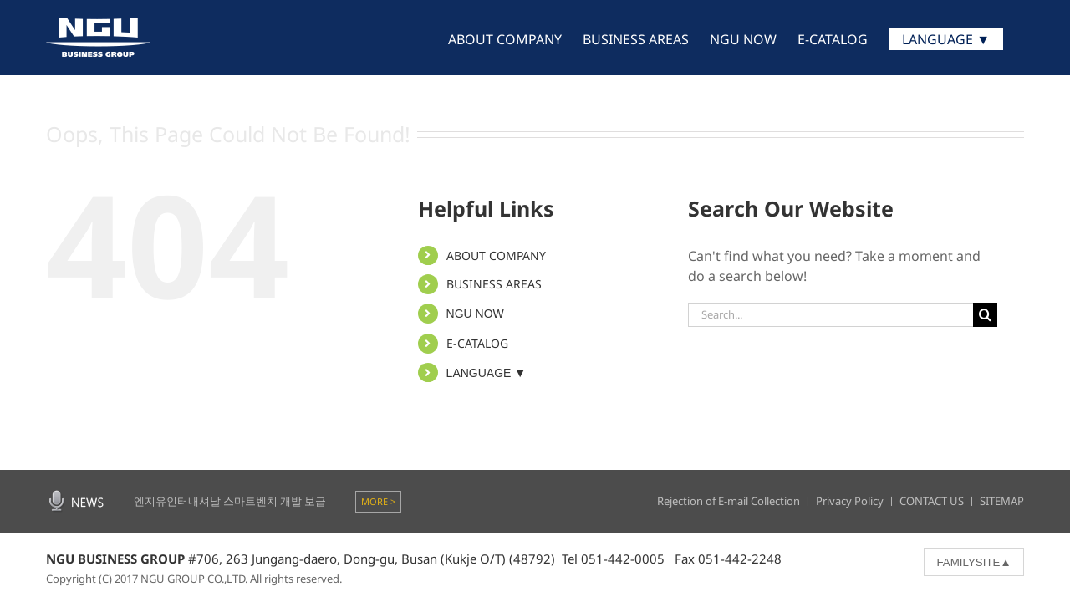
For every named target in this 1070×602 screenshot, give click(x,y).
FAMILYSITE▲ (973, 562)
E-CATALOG (477, 343)
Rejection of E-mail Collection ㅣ (736, 500)
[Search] (985, 315)
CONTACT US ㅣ (939, 500)
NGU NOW (475, 313)
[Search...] (830, 315)
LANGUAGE (486, 373)
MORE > (378, 501)
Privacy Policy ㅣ (857, 500)
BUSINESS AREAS (494, 284)
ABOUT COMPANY (496, 255)
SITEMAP (1002, 500)
